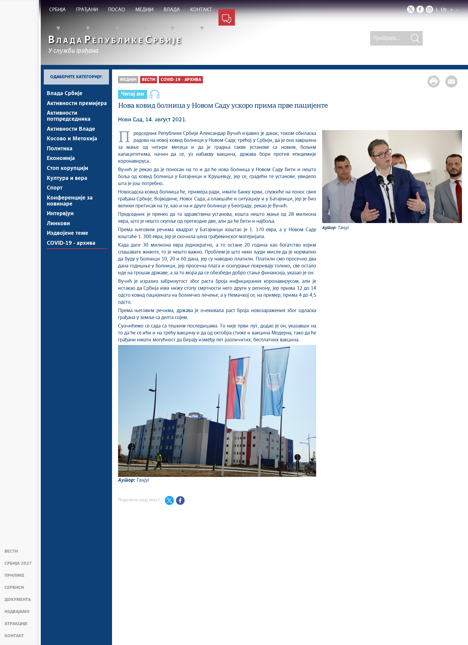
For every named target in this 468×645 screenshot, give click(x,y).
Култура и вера (67, 184)
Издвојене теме (67, 243)
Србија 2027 (18, 563)
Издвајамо (17, 612)
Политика (59, 152)
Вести (11, 551)
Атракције (16, 624)
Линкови (58, 232)
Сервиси (14, 588)
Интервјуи (60, 222)
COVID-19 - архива (71, 253)
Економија (61, 163)
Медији (128, 80)
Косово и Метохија (72, 142)
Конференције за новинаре (70, 208)
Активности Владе (71, 131)
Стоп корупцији (67, 173)
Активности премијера (77, 104)
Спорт (55, 194)
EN (444, 10)
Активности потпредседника (69, 117)
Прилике (14, 575)
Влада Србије (64, 93)
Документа (18, 600)
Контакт (14, 636)
